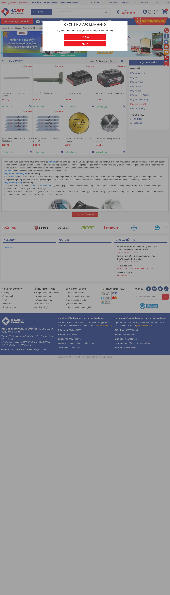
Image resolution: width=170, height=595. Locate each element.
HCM (85, 43)
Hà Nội (85, 37)
